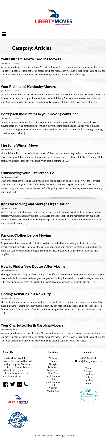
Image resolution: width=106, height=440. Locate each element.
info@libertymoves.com (90, 361)
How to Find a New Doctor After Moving (33, 266)
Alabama (53, 358)
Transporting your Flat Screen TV (27, 173)
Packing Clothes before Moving (26, 235)
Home (88, 368)
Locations (88, 374)
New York (53, 373)
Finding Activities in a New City (26, 294)
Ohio (53, 379)
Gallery (88, 377)
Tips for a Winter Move (19, 145)
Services (88, 371)
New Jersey (53, 370)
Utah (53, 385)
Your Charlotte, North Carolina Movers (32, 325)
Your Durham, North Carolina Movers (31, 59)
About (88, 383)
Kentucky (53, 367)
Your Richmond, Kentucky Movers (28, 86)
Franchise (88, 380)
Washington (53, 391)
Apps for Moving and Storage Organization (35, 204)
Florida (53, 361)
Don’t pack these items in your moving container (39, 114)
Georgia (53, 364)
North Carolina (53, 376)
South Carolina (53, 382)
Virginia (53, 388)
